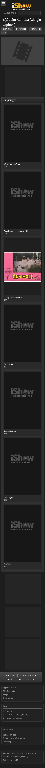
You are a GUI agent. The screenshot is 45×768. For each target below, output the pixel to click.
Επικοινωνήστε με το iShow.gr (21, 675)
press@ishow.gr (22, 756)
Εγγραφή (7, 694)
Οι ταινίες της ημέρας (12, 717)
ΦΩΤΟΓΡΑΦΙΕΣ (35, 29)
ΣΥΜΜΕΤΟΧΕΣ (21, 29)
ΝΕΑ (4, 33)
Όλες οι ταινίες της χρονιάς (15, 714)
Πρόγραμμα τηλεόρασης (14, 738)
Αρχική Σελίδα (9, 687)
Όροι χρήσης (8, 697)
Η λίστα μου (8, 711)
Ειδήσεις (7, 741)
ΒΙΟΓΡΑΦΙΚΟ (7, 29)
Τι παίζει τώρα (9, 734)
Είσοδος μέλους (10, 691)
